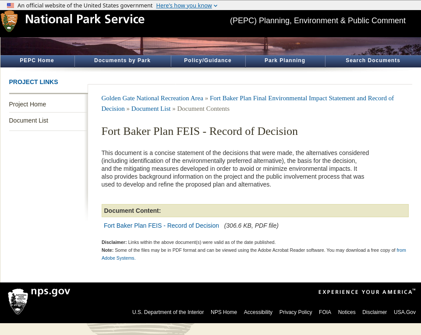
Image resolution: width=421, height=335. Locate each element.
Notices (347, 312)
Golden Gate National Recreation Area (152, 98)
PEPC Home (37, 60)
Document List (28, 120)
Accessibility (258, 312)
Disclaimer (374, 312)
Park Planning (285, 60)
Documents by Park (122, 60)
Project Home (27, 104)
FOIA (325, 312)
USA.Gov (405, 312)
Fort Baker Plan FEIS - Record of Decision (161, 225)
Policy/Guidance (207, 60)
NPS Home (224, 312)
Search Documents (373, 60)
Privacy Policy (295, 312)
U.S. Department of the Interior (168, 312)
